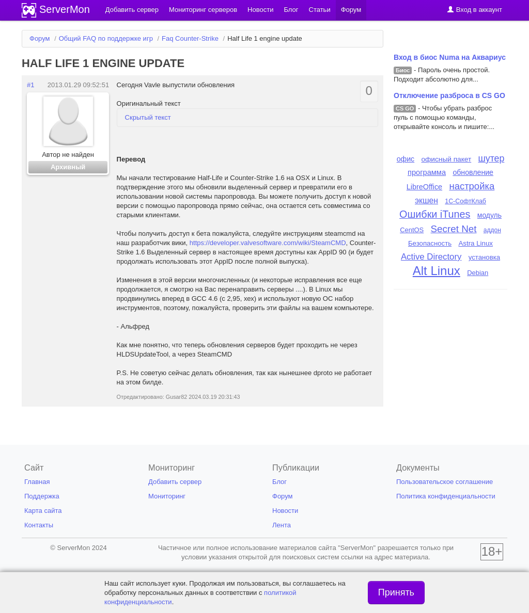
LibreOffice (424, 187)
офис (406, 159)
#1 (30, 85)
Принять (396, 592)
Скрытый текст (148, 117)
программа (427, 172)
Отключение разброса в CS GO (449, 95)
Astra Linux (475, 243)
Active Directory (431, 257)
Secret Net (454, 228)
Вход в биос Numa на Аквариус (450, 57)
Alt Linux (436, 271)
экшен (426, 200)
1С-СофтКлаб (465, 201)
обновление (473, 172)
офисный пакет (447, 159)
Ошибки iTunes (434, 214)
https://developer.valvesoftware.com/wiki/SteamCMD (268, 243)
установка (484, 257)
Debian (477, 273)
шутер (491, 158)
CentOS (412, 230)
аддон (492, 230)
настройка (471, 186)
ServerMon (64, 9)
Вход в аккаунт (474, 9)
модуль (489, 215)
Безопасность (430, 243)
